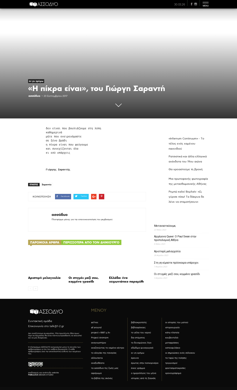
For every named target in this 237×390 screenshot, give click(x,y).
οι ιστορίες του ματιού (176, 322)
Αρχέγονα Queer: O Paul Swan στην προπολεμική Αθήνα (175, 238)
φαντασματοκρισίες (175, 368)
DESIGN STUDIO (40, 375)
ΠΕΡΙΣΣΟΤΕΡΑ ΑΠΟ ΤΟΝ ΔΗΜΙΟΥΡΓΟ (91, 242)
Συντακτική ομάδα (40, 321)
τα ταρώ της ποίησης (176, 358)
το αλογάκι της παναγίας (103, 353)
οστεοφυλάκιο (172, 348)
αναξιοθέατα (97, 363)
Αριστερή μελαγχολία (44, 278)
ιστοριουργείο (172, 327)
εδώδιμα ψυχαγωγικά (142, 348)
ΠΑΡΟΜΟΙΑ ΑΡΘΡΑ (44, 242)
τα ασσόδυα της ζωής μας (104, 368)
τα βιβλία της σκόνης (102, 378)
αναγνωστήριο (98, 342)
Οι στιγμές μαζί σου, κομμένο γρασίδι (84, 279)
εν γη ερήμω (36, 81)
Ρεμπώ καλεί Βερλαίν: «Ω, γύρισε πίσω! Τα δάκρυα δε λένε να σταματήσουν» (186, 197)
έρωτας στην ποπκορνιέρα (144, 363)
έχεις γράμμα (138, 368)
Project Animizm (100, 337)
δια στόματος (138, 337)
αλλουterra (97, 358)
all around (96, 327)
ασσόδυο (34, 95)
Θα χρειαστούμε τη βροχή (186, 169)
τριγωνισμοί (171, 363)
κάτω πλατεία (172, 332)
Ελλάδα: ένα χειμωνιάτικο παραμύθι (126, 279)
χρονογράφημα (173, 373)
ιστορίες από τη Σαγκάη (143, 378)
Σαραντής (46, 184)
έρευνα (135, 358)
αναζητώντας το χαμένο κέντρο (107, 348)
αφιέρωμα (96, 373)
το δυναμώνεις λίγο (141, 342)
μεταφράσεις (172, 342)
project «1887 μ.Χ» (100, 332)
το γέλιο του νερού (141, 332)
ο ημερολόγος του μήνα (143, 373)
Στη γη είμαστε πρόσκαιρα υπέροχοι (176, 262)
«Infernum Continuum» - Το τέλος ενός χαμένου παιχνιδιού (186, 143)
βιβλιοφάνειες (138, 327)
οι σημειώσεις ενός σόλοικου (180, 353)
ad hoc (94, 322)
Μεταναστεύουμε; (165, 225)
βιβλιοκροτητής (139, 322)
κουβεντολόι (171, 337)
